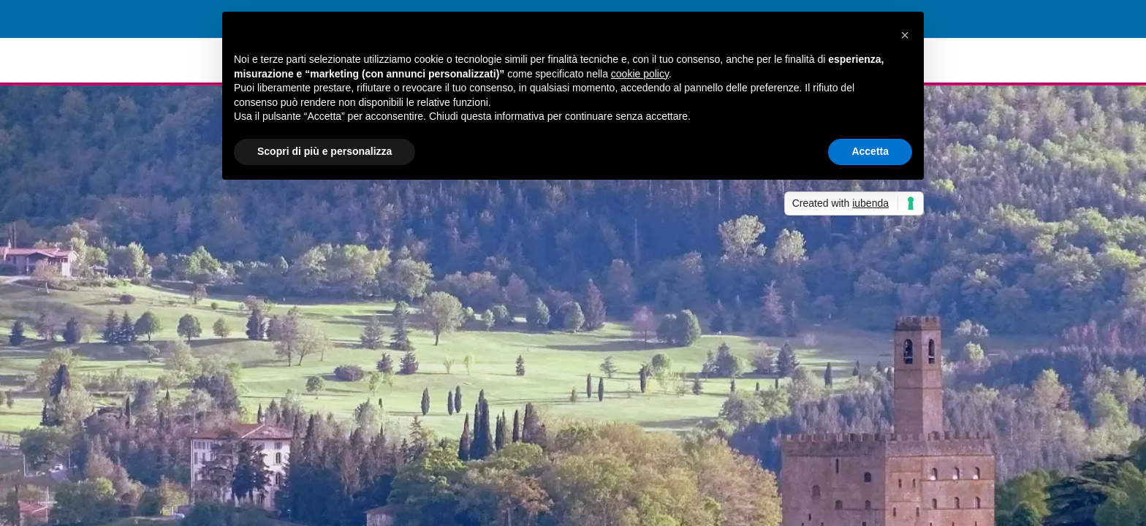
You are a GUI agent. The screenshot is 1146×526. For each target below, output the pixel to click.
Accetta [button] (870, 151)
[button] (905, 35)
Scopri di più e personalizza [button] (324, 151)
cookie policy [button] (640, 74)
